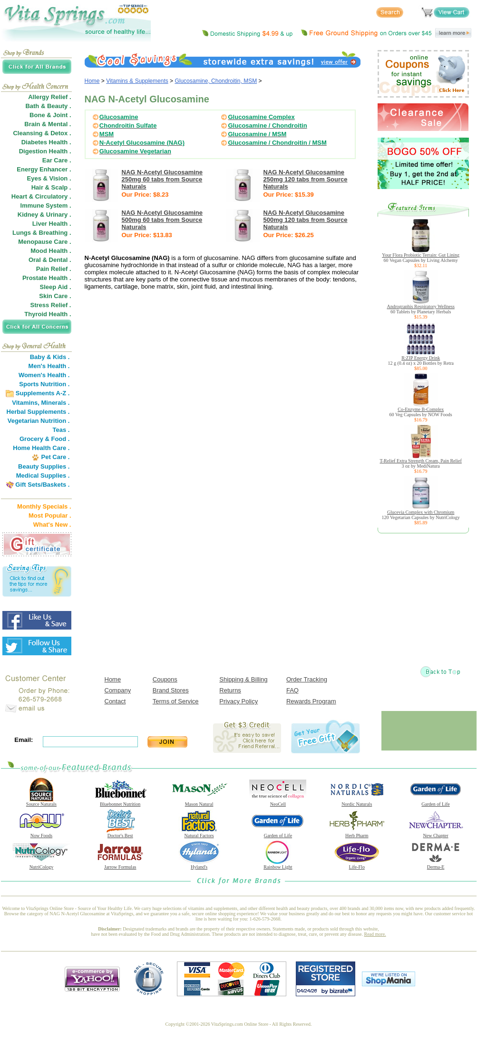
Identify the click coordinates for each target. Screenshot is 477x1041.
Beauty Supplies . (43, 466)
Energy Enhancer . (44, 169)
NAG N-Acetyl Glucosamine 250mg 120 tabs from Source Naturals (305, 179)
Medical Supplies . (43, 475)
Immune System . (45, 205)
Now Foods (41, 833)
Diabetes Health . (46, 142)
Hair (37, 187)
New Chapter (435, 833)
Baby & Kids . (50, 356)
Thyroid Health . (47, 314)
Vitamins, (25, 402)
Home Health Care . (41, 447)
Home (92, 81)
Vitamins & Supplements (137, 81)
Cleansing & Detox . (42, 133)
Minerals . (55, 402)
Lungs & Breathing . (41, 232)
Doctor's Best (120, 833)
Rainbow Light (277, 865)
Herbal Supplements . (38, 411)
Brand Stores (171, 690)
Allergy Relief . (49, 96)
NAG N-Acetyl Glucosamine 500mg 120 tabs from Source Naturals (305, 219)
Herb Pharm (356, 833)
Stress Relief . (50, 305)
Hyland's (199, 865)
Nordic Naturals (356, 802)
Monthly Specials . (44, 506)
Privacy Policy (238, 701)
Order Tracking (306, 679)
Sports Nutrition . (44, 384)
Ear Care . (56, 160)
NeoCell (277, 802)
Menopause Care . (44, 241)
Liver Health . (51, 223)
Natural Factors (199, 833)
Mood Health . (50, 250)
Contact (115, 701)
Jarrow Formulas (120, 865)
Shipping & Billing (243, 679)
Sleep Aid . (55, 286)
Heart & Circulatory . (41, 196)
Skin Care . (55, 296)
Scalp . (61, 187)
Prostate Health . (46, 277)
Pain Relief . (53, 268)
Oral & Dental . (50, 259)
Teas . (61, 429)
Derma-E (435, 865)
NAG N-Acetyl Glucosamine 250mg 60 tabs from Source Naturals (162, 179)
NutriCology (41, 865)
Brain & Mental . (47, 124)
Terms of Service (176, 701)
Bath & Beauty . (48, 106)
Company (118, 690)
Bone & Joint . (50, 115)
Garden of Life (435, 802)
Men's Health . (49, 366)
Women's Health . (44, 375)
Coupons (165, 679)
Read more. (375, 934)
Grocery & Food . (44, 438)
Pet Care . (55, 456)
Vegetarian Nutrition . (39, 420)
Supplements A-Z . (43, 393)
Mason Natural (199, 802)
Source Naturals (41, 802)
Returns (230, 690)
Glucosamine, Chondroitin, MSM (216, 81)
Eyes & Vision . (49, 178)
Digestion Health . (45, 151)
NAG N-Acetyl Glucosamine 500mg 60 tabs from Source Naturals (162, 219)
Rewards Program (311, 701)
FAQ (292, 690)
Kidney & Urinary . (44, 214)
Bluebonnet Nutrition (120, 802)
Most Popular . (50, 515)
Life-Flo (356, 865)
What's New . (52, 524)
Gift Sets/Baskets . (42, 484)
